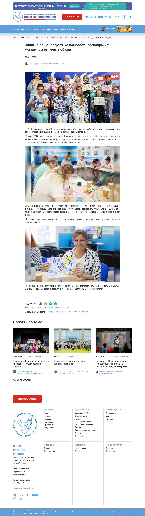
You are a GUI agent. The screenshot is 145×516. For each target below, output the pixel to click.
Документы (49, 428)
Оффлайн (110, 451)
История (47, 416)
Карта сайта (127, 511)
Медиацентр (40, 29)
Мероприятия (114, 444)
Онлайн (109, 448)
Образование (81, 436)
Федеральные (81, 448)
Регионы (31, 29)
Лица (46, 413)
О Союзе (16, 29)
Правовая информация (110, 511)
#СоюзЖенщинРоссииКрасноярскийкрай (50, 308)
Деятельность (83, 409)
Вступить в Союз (72, 16)
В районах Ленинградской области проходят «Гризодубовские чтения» (31, 364)
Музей (63, 29)
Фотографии (111, 413)
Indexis (129, 514)
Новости (24, 29)
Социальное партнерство (86, 430)
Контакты (71, 29)
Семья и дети (73, 356)
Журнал (109, 419)
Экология (79, 427)
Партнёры (48, 422)
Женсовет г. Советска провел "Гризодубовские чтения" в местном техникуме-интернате (111, 364)
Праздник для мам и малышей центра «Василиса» (70, 362)
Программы (49, 425)
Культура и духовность (35, 356)
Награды (48, 419)
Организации (49, 451)
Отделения (49, 448)
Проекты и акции (53, 29)
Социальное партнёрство (76, 312)
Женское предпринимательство (84, 420)
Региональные (81, 451)
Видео (108, 416)
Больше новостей (24, 380)
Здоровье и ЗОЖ (55, 312)
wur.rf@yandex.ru (26, 488)
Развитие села (81, 433)
